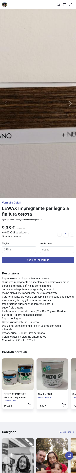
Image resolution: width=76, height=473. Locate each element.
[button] (5, 103)
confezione (46, 243)
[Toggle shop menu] (11, 4)
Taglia (5, 243)
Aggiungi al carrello (38, 260)
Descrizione (10, 273)
